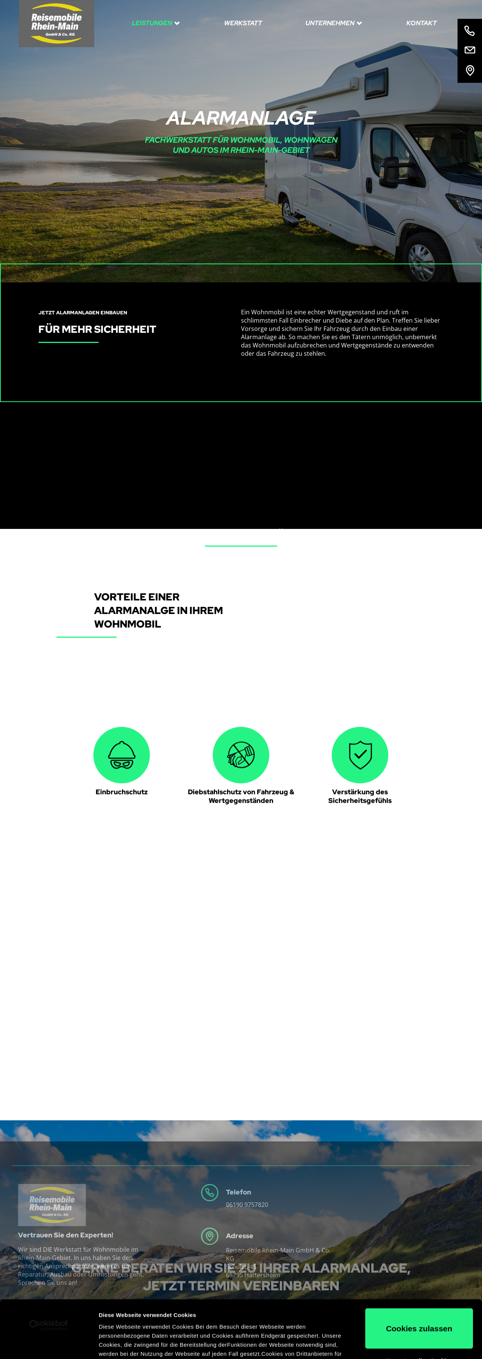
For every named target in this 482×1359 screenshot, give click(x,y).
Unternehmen (330, 23)
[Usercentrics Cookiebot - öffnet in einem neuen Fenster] (49, 1268)
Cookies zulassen (419, 1271)
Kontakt (421, 23)
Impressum (283, 1323)
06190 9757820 (247, 1205)
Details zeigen (118, 1344)
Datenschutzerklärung (226, 1323)
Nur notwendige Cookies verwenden (419, 1306)
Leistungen (152, 23)
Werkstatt (243, 23)
